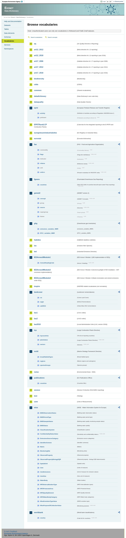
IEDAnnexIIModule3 (42, 270)
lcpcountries (44, 336)
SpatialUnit (44, 463)
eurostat (37, 138)
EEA (13, 1)
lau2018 (37, 324)
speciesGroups (45, 365)
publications (39, 378)
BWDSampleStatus (46, 421)
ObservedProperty (46, 455)
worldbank (38, 512)
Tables (6, 29)
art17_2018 (38, 73)
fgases (37, 179)
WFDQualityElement (47, 493)
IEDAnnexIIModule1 (42, 257)
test (35, 396)
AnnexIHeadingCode (47, 263)
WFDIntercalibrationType (48, 484)
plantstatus (44, 340)
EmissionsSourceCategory (49, 438)
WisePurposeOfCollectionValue (50, 505)
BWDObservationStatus (48, 413)
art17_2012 (38, 67)
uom (36, 402)
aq (35, 44)
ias (35, 246)
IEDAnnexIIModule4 (42, 278)
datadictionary (40, 96)
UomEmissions (45, 472)
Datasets (7, 25)
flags (41, 154)
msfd (36, 351)
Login (104, 1)
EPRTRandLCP (40, 125)
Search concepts (52, 37)
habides (37, 240)
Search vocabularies (36, 37)
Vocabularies (9, 41)
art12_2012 (38, 50)
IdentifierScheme (46, 442)
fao (35, 144)
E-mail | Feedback (10, 531)
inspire (37, 286)
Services (7, 45)
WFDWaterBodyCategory (48, 497)
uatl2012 (43, 306)
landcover (38, 292)
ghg (35, 223)
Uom (41, 468)
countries (43, 185)
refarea (42, 163)
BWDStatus (44, 425)
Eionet (13, 17)
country (42, 518)
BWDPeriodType (45, 417)
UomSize (43, 476)
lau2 (36, 319)
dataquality (38, 102)
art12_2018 (38, 55)
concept (43, 198)
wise (36, 407)
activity (42, 113)
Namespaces (8, 49)
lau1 (36, 313)
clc (41, 297)
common (37, 90)
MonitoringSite (45, 451)
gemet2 (37, 193)
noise (36, 372)
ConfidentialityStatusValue (49, 434)
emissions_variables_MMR (49, 229)
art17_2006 (38, 61)
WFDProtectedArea (46, 488)
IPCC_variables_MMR (47, 233)
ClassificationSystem (47, 430)
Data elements (9, 33)
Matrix (42, 447)
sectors (42, 344)
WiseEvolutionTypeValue (48, 501)
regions (42, 361)
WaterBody (44, 480)
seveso (37, 390)
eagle (42, 302)
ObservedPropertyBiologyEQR (50, 459)
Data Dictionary (20, 17)
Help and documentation (12, 21)
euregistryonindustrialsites (45, 133)
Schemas (7, 37)
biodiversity (39, 79)
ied (35, 251)
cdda (36, 84)
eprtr (36, 108)
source (42, 207)
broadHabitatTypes (46, 357)
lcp (35, 330)
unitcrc (42, 172)
